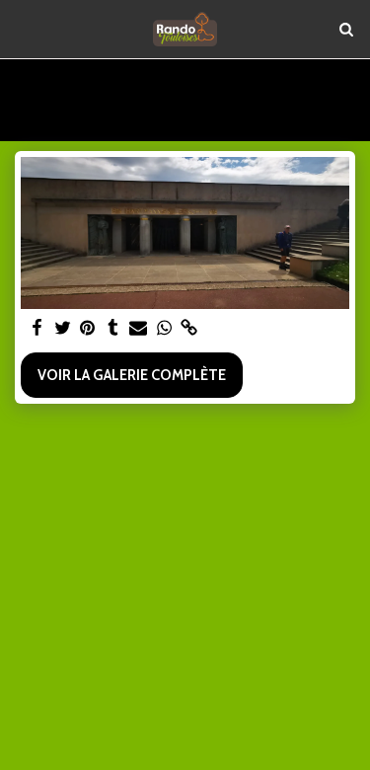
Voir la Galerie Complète (131, 375)
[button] (21, 28)
